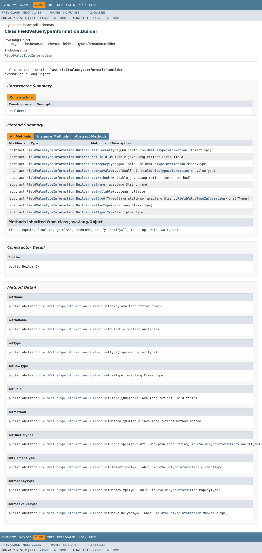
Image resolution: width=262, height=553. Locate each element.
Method (60, 18)
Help (92, 5)
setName (98, 184)
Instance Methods (53, 136)
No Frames (71, 12)
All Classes (96, 12)
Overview (8, 5)
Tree (50, 5)
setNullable (102, 191)
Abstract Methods (91, 136)
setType (98, 212)
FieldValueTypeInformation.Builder (58, 150)
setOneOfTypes (104, 198)
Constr (45, 18)
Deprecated (66, 5)
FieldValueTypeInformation (28, 55)
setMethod (100, 178)
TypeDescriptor (120, 212)
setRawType (101, 205)
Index (82, 5)
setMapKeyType (104, 164)
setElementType (105, 150)
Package (25, 5)
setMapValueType (106, 171)
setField (99, 157)
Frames (55, 12)
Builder (16, 111)
